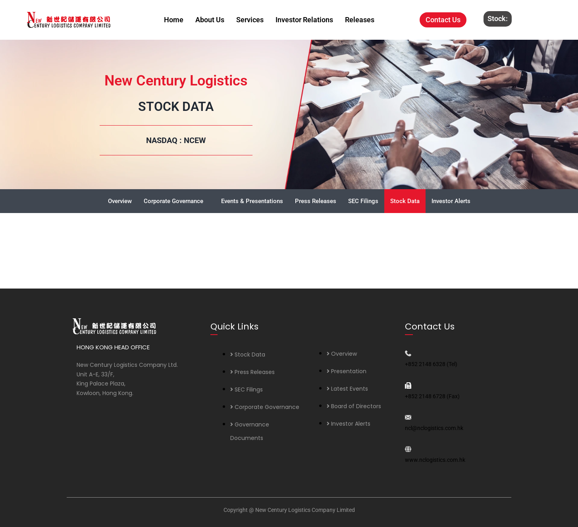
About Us (209, 19)
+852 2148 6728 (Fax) (432, 396)
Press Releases (315, 201)
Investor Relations (304, 19)
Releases (359, 19)
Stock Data (405, 201)
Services (250, 19)
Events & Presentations (252, 201)
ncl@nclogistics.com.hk (434, 428)
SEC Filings (363, 201)
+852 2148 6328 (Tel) (431, 364)
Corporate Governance (173, 201)
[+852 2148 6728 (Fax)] (408, 385)
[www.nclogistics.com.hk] (408, 449)
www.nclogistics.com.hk (435, 460)
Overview (120, 201)
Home (173, 19)
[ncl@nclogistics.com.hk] (408, 417)
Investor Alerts (451, 201)
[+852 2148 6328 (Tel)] (408, 353)
